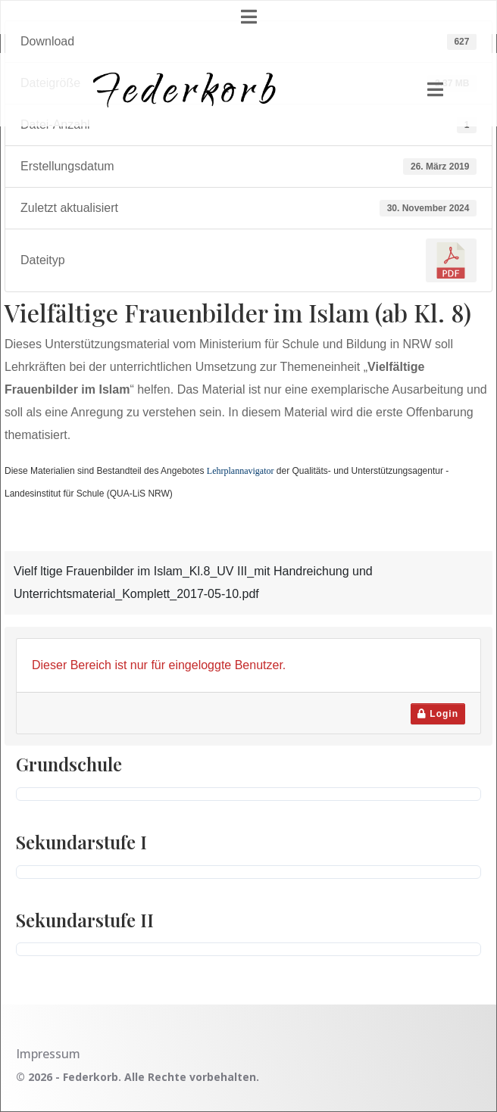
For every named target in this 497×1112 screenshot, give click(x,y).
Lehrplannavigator (240, 471)
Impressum (48, 1053)
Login (437, 714)
